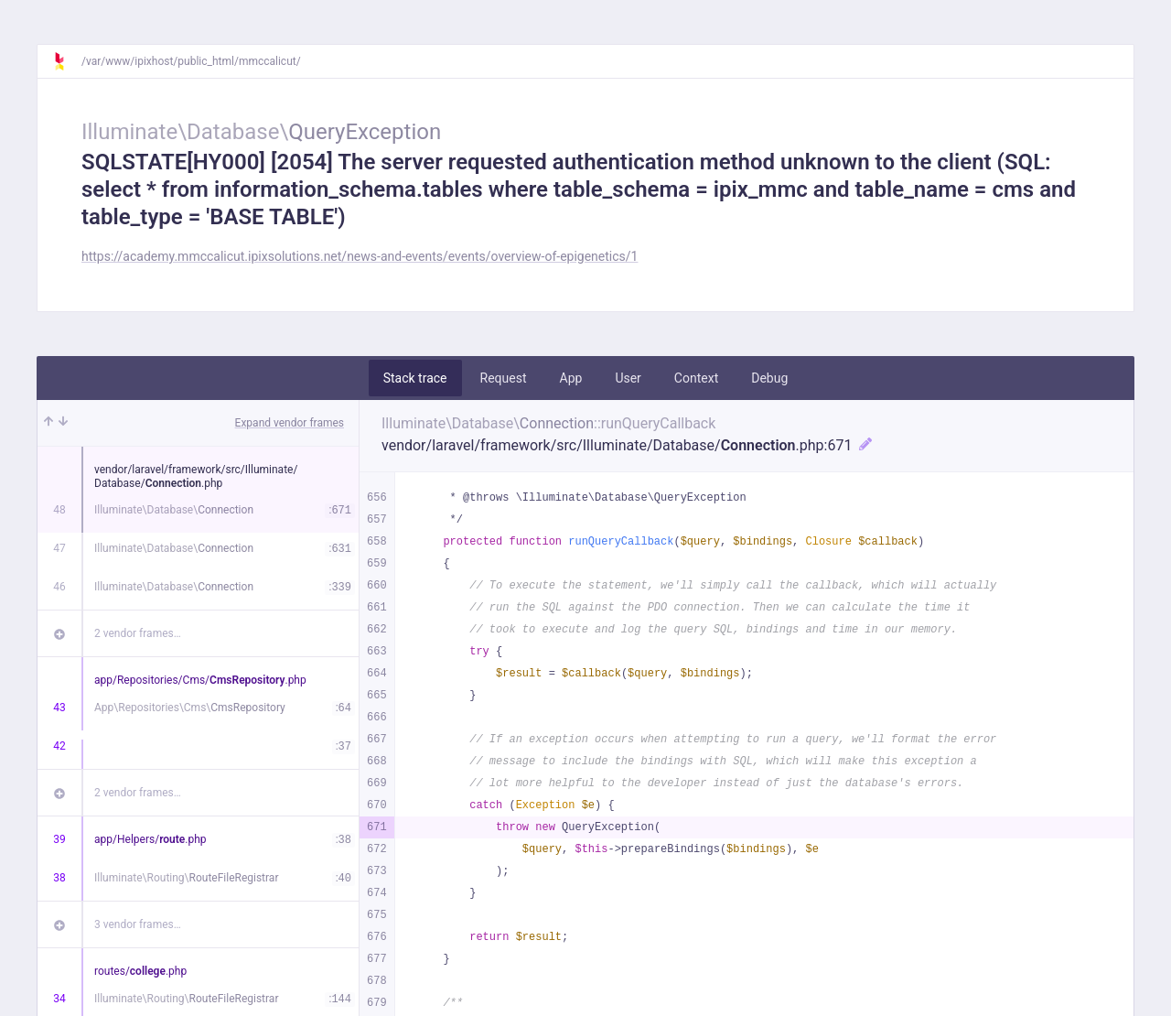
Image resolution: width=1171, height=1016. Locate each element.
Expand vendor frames (289, 422)
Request (503, 378)
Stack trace (415, 378)
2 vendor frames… (137, 633)
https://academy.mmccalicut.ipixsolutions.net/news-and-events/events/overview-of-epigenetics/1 (359, 256)
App (571, 378)
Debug (769, 378)
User (627, 378)
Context (696, 378)
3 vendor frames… (137, 924)
